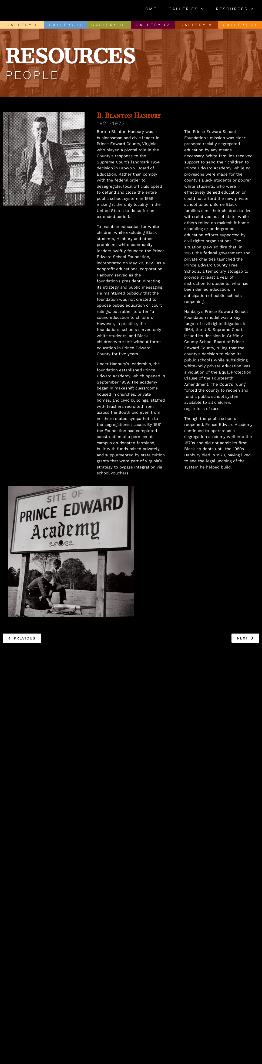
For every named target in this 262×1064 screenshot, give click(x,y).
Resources (235, 9)
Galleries (186, 9)
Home (149, 8)
